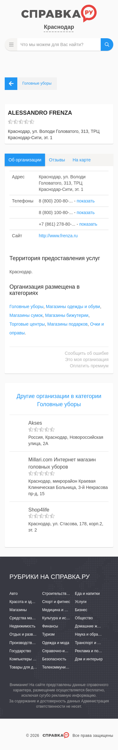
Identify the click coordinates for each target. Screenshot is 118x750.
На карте (82, 159)
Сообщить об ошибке (87, 353)
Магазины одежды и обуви (73, 306)
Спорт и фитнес (56, 602)
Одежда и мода (55, 643)
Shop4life (38, 509)
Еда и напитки (87, 593)
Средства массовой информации (38, 618)
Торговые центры (27, 324)
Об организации (24, 159)
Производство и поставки (31, 643)
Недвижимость (22, 626)
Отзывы (57, 159)
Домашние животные (93, 626)
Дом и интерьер (89, 659)
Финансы (50, 626)
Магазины (18, 610)
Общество (84, 618)
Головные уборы (26, 306)
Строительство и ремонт (63, 593)
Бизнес (81, 610)
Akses (35, 423)
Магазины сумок (25, 315)
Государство (20, 651)
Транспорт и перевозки (95, 643)
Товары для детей (25, 667)
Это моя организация (87, 359)
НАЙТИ (107, 44)
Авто (13, 593)
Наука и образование (93, 634)
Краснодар (59, 27)
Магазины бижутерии (66, 315)
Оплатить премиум (89, 365)
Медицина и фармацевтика (66, 610)
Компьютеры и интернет (30, 659)
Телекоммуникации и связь (66, 667)
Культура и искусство (60, 618)
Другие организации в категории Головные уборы (59, 400)
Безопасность (54, 659)
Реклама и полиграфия (95, 651)
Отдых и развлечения (28, 634)
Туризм (48, 634)
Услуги (81, 602)
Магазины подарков (67, 324)
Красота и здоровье (26, 602)
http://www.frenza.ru (58, 235)
